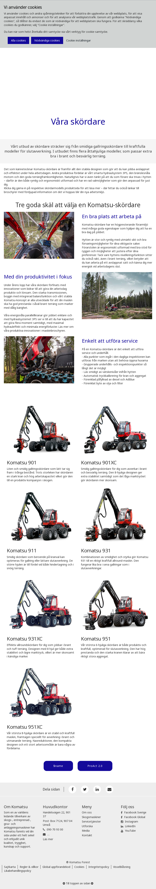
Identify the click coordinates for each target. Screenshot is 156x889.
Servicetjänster (91, 821)
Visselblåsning (121, 867)
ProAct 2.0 (95, 766)
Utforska (87, 826)
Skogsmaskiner (91, 817)
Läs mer (48, 839)
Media (86, 830)
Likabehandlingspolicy (17, 871)
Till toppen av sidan (78, 883)
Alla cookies (18, 40)
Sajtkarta (10, 867)
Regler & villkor (29, 867)
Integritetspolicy (98, 867)
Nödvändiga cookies (47, 40)
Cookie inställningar (78, 40)
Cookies (79, 867)
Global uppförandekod (56, 867)
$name (58, 766)
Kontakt (87, 835)
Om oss (87, 812)
